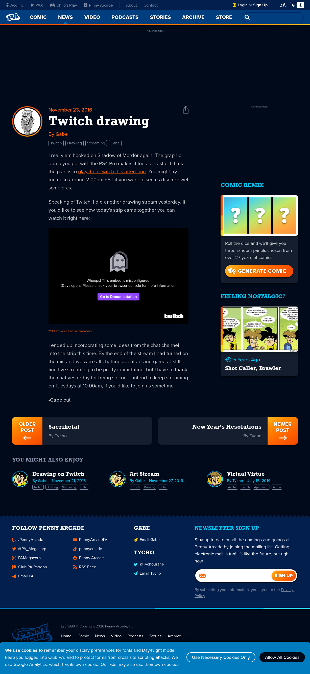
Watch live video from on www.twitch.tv (70, 331)
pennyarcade (87, 550)
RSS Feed (84, 568)
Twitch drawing (99, 121)
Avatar (232, 487)
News (100, 637)
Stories (155, 637)
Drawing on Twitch (58, 474)
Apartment (261, 487)
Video (116, 637)
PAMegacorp (26, 559)
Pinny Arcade (98, 5)
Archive (174, 637)
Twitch (56, 143)
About (131, 5)
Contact (151, 5)
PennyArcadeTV (90, 540)
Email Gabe (147, 540)
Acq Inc (15, 5)
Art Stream (144, 474)
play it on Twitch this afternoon (112, 171)
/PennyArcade (27, 540)
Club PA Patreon (29, 568)
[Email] (233, 576)
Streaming (96, 143)
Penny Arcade (88, 559)
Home (66, 637)
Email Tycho (147, 574)
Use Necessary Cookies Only (221, 657)
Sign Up (260, 5)
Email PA (23, 577)
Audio (277, 487)
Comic (83, 637)
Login (243, 5)
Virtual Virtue (246, 474)
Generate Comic (256, 271)
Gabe (115, 143)
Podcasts (135, 637)
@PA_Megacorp (29, 550)
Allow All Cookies (282, 657)
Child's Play (63, 5)
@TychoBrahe (149, 565)
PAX (36, 5)
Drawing (74, 143)
